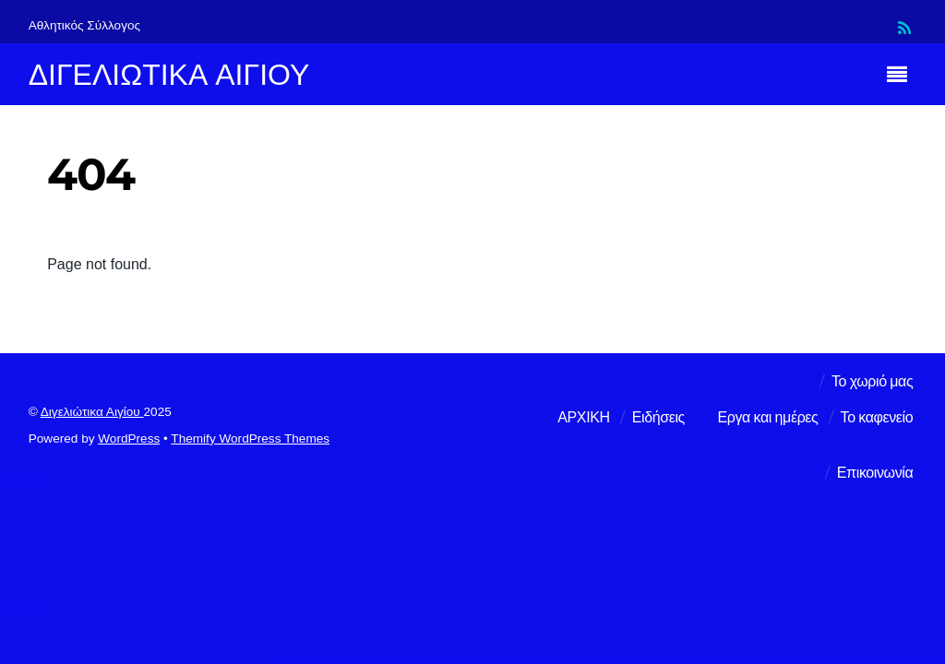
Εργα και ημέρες (768, 417)
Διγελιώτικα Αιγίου (92, 412)
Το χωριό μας (872, 381)
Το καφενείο (877, 417)
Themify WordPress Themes (250, 438)
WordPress (129, 438)
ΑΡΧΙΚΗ (583, 417)
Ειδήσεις (658, 417)
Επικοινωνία (875, 472)
